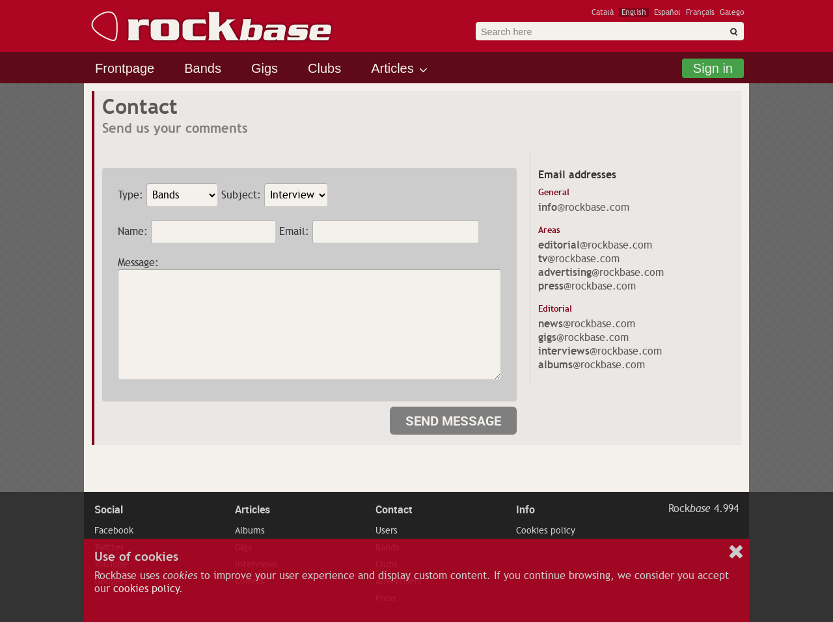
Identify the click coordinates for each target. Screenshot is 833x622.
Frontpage (124, 68)
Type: (130, 195)
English (633, 12)
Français (700, 12)
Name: (133, 231)
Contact (394, 509)
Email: (294, 231)
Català (603, 12)
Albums (250, 530)
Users (387, 530)
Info (525, 509)
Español (667, 12)
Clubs (324, 68)
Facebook (113, 530)
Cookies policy (545, 530)
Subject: (241, 195)
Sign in (713, 68)
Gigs (264, 68)
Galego (732, 12)
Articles (392, 68)
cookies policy (146, 588)
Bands (202, 68)
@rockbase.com (583, 207)
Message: (138, 262)
